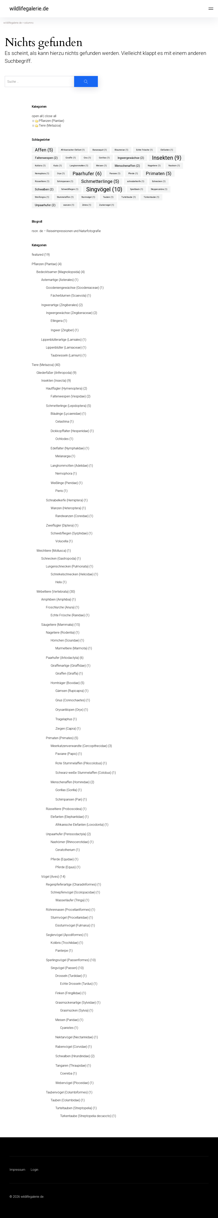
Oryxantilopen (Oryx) (69, 710)
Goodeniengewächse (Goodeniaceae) (72, 288)
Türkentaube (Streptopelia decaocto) (85, 1116)
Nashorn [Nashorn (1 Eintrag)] (174, 165)
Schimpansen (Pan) (68, 799)
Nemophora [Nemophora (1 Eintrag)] (42, 173)
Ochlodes (62, 439)
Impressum (17, 1170)
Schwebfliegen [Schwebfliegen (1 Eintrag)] (69, 189)
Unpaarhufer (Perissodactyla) (66, 834)
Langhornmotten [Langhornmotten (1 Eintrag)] (79, 165)
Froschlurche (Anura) (60, 607)
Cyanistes (67, 1028)
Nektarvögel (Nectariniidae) (74, 1037)
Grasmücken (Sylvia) (74, 1010)
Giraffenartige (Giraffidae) (68, 665)
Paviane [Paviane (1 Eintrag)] (114, 173)
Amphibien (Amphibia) (56, 599)
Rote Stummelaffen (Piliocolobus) (78, 763)
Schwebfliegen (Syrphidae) (69, 533)
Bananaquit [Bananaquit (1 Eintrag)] (100, 150)
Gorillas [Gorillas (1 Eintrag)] (104, 157)
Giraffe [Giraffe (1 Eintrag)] (70, 157)
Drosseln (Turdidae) (68, 976)
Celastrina (62, 421)
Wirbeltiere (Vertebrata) (52, 591)
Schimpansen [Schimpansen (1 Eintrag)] (65, 181)
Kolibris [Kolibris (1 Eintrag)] (40, 165)
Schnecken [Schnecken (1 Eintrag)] (159, 181)
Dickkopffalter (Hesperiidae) (70, 431)
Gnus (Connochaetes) (70, 700)
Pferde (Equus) (65, 867)
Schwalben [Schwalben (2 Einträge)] (44, 189)
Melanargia (63, 456)
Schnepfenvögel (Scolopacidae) (73, 892)
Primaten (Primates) (60, 738)
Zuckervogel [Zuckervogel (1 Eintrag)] (106, 205)
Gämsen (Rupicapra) (69, 691)
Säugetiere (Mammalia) (57, 625)
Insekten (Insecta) (53, 380)
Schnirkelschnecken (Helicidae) (72, 574)
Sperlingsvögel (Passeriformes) (67, 960)
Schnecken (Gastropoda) (58, 558)
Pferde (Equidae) (62, 859)
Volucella (61, 541)
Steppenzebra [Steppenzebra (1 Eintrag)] (159, 189)
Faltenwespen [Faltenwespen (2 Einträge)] (46, 158)
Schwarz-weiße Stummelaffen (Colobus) (83, 773)
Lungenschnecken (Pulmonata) (67, 566)
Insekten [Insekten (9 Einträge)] (167, 158)
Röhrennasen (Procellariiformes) (68, 910)
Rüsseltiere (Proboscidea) (64, 809)
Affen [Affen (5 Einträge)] (44, 150)
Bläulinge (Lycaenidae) (66, 414)
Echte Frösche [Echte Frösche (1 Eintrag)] (144, 150)
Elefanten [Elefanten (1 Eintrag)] (167, 150)
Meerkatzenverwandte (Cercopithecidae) (79, 746)
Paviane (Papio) (66, 754)
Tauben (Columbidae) (65, 1100)
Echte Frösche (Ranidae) (68, 615)
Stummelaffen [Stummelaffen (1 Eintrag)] (65, 197)
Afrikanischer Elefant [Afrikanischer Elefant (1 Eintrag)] (73, 150)
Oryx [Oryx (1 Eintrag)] (61, 173)
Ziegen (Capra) (65, 728)
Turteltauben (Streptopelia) (73, 1108)
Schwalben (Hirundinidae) (72, 1056)
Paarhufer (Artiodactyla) (62, 658)
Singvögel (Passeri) (64, 968)
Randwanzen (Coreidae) (72, 516)
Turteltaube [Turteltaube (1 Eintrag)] (128, 197)
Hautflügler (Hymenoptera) (64, 388)
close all (50, 116)
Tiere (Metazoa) (50, 125)
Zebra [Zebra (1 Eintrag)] (86, 205)
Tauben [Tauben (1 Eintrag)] (108, 197)
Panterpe (61, 950)
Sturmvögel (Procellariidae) (69, 917)
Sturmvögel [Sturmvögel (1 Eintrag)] (88, 197)
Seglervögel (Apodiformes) (64, 935)
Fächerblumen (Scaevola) (68, 295)
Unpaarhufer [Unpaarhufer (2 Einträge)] (45, 205)
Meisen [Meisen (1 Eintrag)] (101, 165)
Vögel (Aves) (50, 876)
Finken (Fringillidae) (68, 993)
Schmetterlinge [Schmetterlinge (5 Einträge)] (100, 181)
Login (34, 1170)
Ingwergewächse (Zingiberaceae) (69, 313)
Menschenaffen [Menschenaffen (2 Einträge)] (127, 166)
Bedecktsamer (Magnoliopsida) (58, 272)
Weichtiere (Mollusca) (51, 551)
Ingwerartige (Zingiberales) (59, 305)
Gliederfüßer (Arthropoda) (54, 373)
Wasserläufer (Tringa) (70, 900)
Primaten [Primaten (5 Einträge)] (158, 173)
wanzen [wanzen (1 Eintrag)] (68, 205)
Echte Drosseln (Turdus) (76, 984)
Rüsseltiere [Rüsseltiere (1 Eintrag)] (42, 181)
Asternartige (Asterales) (57, 280)
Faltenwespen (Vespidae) (68, 396)
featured (37, 254)
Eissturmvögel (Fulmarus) (72, 925)
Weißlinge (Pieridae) (64, 483)
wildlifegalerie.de (29, 9)
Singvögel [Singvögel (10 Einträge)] (104, 189)
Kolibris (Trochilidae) (65, 943)
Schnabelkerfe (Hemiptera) (64, 500)
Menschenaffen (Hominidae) (70, 782)
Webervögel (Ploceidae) (72, 1083)
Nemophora (63, 473)
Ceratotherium (65, 850)
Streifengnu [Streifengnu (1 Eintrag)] (42, 197)
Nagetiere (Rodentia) (60, 632)
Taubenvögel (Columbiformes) (67, 1092)
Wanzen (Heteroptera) (66, 508)
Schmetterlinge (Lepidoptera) (66, 406)
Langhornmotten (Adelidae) (69, 465)
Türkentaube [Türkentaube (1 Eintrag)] (151, 197)
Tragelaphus (63, 719)
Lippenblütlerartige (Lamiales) (61, 340)
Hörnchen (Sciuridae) (65, 640)
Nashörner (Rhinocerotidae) (70, 842)
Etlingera (57, 321)
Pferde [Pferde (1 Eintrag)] (133, 173)
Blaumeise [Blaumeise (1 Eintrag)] (121, 150)
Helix (58, 582)
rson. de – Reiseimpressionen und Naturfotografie (66, 231)
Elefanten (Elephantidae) (67, 817)
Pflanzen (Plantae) (51, 121)
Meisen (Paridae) (67, 1020)
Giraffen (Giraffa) (66, 673)
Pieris (59, 491)
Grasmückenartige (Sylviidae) (75, 1002)
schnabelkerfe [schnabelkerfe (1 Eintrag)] (135, 181)
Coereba (66, 1073)
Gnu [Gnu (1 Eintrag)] (87, 157)
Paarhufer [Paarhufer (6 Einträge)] (87, 173)
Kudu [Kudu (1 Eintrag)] (57, 165)
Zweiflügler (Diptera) (60, 525)
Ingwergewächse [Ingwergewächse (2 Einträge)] (131, 158)
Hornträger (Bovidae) (65, 683)
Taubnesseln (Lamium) (66, 355)
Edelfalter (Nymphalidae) (68, 448)
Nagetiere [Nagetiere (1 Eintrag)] (154, 165)
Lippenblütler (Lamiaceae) (64, 347)
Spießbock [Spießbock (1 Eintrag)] (136, 189)
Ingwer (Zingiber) (62, 330)
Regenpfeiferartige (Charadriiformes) (71, 884)
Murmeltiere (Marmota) (71, 648)
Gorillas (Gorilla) (66, 790)
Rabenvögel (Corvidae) (71, 1047)
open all (37, 116)
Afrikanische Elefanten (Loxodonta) (79, 824)
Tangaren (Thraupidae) (70, 1065)
